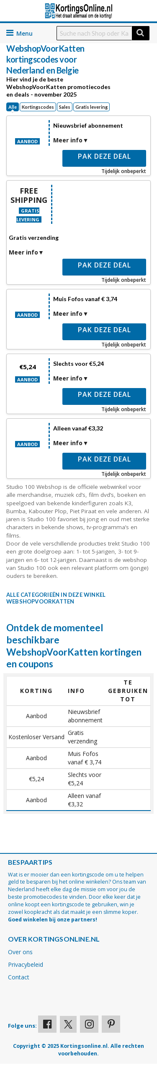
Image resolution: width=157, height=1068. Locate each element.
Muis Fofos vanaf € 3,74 (85, 298)
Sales (64, 107)
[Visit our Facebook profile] (47, 1024)
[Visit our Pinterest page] (111, 1024)
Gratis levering (91, 107)
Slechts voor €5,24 (78, 363)
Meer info (67, 140)
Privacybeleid (25, 964)
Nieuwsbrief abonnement (88, 125)
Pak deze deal (104, 156)
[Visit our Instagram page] (89, 1024)
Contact (18, 977)
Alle (12, 107)
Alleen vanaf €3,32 (78, 428)
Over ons (20, 952)
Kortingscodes (38, 107)
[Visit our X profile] (68, 1024)
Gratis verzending (34, 237)
